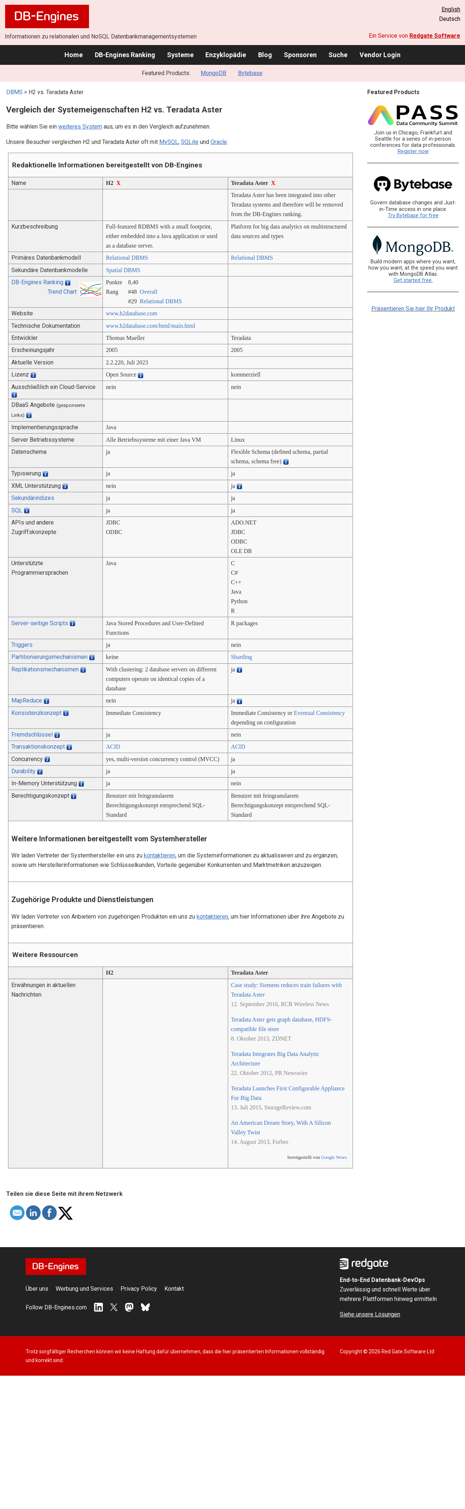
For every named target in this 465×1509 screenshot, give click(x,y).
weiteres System (80, 126)
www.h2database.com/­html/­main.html (150, 326)
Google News (334, 1157)
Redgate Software (434, 35)
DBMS (14, 92)
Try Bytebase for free (413, 215)
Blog (265, 55)
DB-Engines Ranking (125, 55)
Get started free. (413, 280)
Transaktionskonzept (38, 746)
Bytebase (250, 73)
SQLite (189, 141)
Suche (337, 55)
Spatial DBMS (123, 270)
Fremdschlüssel (32, 734)
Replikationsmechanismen (45, 669)
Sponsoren (300, 55)
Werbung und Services (84, 1288)
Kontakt (174, 1288)
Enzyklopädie (225, 55)
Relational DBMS (127, 258)
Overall (148, 292)
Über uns (37, 1288)
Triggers (22, 644)
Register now (413, 151)
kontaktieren (159, 855)
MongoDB (213, 73)
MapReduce (26, 700)
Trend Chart (62, 291)
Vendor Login (380, 55)
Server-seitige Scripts (39, 623)
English (451, 9)
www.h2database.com (131, 313)
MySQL (168, 141)
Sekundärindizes (32, 497)
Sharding (241, 657)
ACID (113, 747)
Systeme (180, 55)
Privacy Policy (138, 1288)
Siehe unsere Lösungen (370, 1314)
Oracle (219, 141)
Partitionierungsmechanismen (49, 656)
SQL (16, 510)
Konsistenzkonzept (36, 712)
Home (73, 55)
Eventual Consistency (319, 713)
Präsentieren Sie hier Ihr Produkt (413, 308)
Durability (23, 771)
